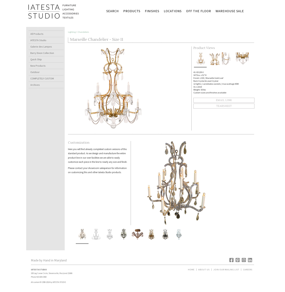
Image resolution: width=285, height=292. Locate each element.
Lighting (72, 32)
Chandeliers (83, 32)
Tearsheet (224, 106)
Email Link (224, 100)
